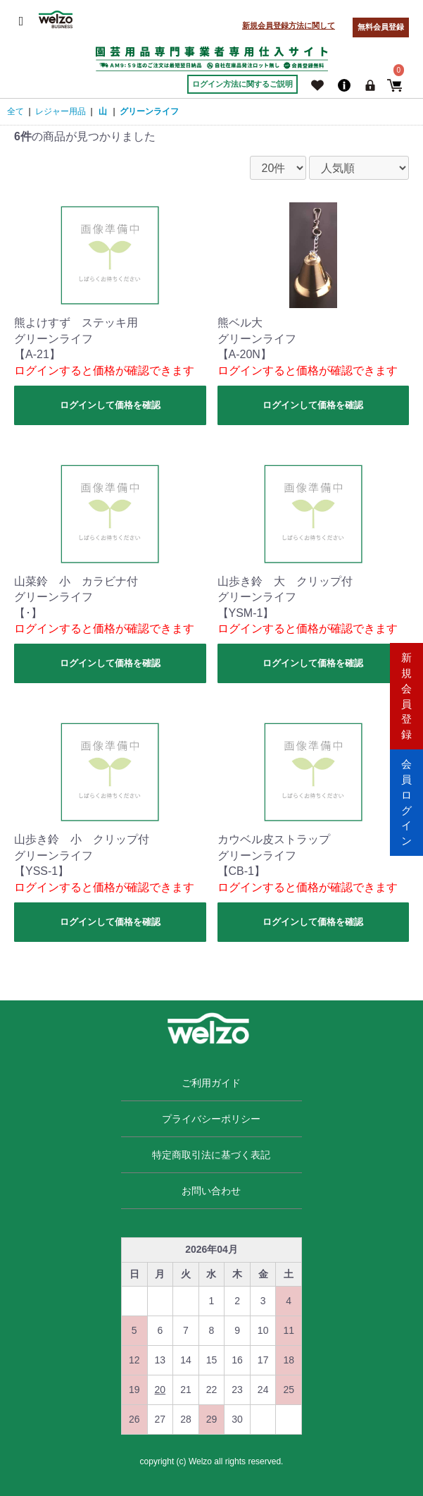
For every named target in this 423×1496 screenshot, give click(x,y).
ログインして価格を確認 (110, 405)
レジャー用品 (60, 111)
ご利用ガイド (211, 1083)
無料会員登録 (381, 27)
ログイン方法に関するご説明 (242, 84)
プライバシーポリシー (211, 1118)
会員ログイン (406, 800)
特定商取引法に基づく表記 (211, 1154)
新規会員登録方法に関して (288, 25)
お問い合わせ (211, 1190)
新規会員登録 (406, 694)
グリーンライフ (149, 111)
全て (15, 111)
